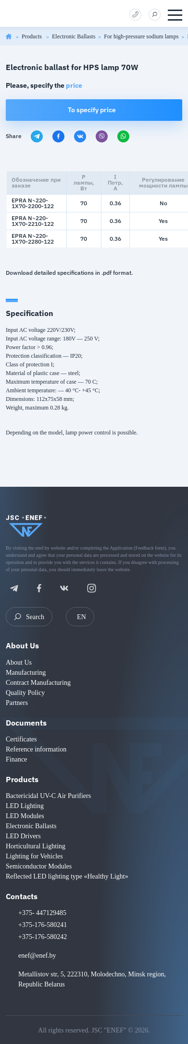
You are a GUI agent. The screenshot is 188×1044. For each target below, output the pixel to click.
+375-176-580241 (42, 924)
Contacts (22, 896)
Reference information (36, 749)
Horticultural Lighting (35, 846)
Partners (17, 702)
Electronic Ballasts (73, 36)
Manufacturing (26, 672)
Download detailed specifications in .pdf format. (69, 272)
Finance (16, 759)
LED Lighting (25, 805)
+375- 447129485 (42, 912)
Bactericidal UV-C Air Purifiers (48, 795)
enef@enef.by (37, 955)
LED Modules (25, 816)
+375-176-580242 (42, 936)
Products (32, 36)
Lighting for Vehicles (34, 856)
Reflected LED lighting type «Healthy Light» (67, 876)
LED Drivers (23, 836)
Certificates (21, 739)
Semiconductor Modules (39, 866)
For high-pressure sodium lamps (141, 36)
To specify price (92, 110)
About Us (22, 645)
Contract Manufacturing (38, 682)
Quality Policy (25, 692)
